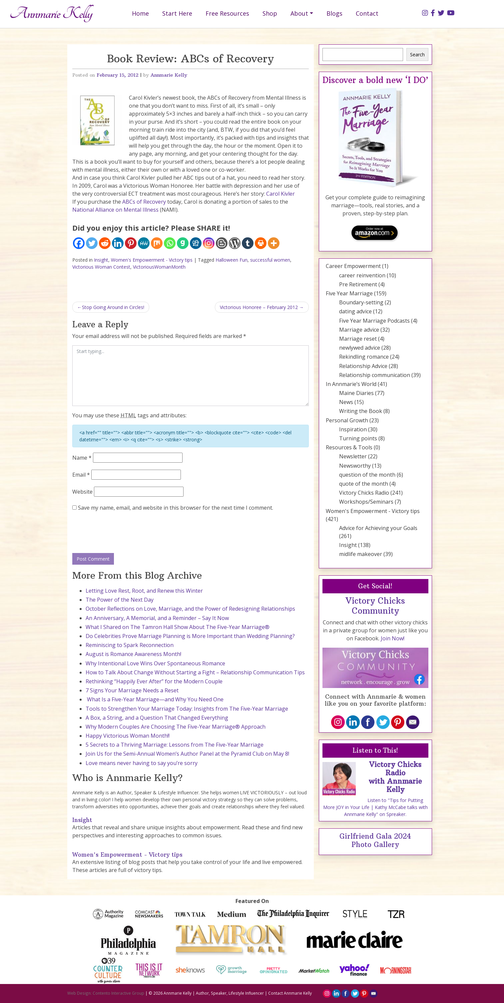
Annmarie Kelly (169, 75)
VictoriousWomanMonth (159, 267)
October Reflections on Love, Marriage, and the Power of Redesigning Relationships (190, 608)
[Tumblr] (247, 243)
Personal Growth (347, 420)
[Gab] (183, 243)
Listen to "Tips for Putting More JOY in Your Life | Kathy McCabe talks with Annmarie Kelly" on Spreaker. (375, 807)
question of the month (367, 474)
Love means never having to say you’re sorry (142, 763)
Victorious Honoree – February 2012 (259, 307)
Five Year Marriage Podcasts (374, 320)
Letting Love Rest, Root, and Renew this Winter (144, 590)
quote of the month (363, 483)
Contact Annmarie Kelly (290, 993)
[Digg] (196, 243)
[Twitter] (92, 243)
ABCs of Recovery (144, 201)
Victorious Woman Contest (101, 267)
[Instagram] (209, 243)
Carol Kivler (280, 193)
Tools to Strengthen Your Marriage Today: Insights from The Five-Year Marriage (187, 708)
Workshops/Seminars (366, 501)
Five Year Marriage (349, 293)
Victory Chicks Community (375, 606)
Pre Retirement (358, 284)
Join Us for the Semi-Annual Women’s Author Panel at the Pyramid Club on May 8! (187, 753)
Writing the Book (360, 411)
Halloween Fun (232, 260)
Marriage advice (359, 329)
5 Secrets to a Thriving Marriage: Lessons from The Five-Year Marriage (174, 744)
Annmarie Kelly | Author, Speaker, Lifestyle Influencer (214, 993)
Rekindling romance (364, 356)
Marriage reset (358, 338)
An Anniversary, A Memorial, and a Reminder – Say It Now (157, 618)
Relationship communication (374, 375)
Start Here (177, 13)
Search (417, 54)
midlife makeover (360, 554)
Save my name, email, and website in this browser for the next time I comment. (175, 507)
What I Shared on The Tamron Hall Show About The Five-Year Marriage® (177, 627)
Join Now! (392, 638)
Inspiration (353, 429)
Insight (101, 260)
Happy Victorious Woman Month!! (128, 735)
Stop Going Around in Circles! (113, 307)
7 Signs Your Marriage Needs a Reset (132, 690)
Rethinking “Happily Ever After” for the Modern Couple (154, 681)
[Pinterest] (131, 243)
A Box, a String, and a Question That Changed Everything (157, 717)
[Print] (260, 243)
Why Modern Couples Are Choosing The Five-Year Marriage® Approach (175, 726)
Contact (367, 13)
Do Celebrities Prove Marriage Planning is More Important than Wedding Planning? (190, 636)
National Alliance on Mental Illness (115, 209)
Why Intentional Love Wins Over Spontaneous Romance (155, 663)
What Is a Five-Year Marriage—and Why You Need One (155, 699)
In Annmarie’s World (351, 384)
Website (82, 491)
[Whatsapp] (170, 243)
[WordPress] (235, 243)
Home (140, 13)
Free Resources (227, 13)
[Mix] (157, 243)
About (299, 13)
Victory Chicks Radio (364, 492)
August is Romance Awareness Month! (133, 654)
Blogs (334, 13)
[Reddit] (105, 243)
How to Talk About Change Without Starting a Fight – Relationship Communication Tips (195, 672)
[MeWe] (144, 243)
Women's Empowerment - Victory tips (152, 260)
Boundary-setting (361, 302)
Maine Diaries (356, 393)
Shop (269, 13)
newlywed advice (359, 347)
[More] (273, 243)
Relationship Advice (363, 366)
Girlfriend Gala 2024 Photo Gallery (375, 840)
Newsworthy (355, 465)
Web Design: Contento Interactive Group (105, 993)
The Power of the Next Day (120, 599)
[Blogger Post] (222, 243)
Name (82, 457)
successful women (270, 260)
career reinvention (362, 275)
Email (81, 474)
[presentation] (123, 533)
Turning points (358, 438)
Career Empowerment (353, 266)
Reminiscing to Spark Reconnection (130, 645)
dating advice (355, 311)
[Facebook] (79, 243)
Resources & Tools (349, 447)
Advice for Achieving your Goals (378, 528)
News (346, 402)
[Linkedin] (118, 243)
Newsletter (353, 456)
